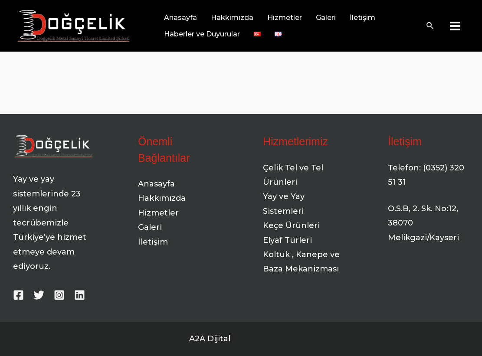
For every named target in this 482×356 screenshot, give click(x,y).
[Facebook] (18, 295)
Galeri (150, 227)
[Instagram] (59, 295)
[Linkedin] (79, 295)
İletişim (153, 242)
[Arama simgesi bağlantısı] (430, 26)
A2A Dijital (209, 338)
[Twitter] (38, 295)
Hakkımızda (162, 198)
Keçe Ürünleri (291, 225)
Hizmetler (158, 213)
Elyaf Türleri (287, 240)
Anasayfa (156, 184)
